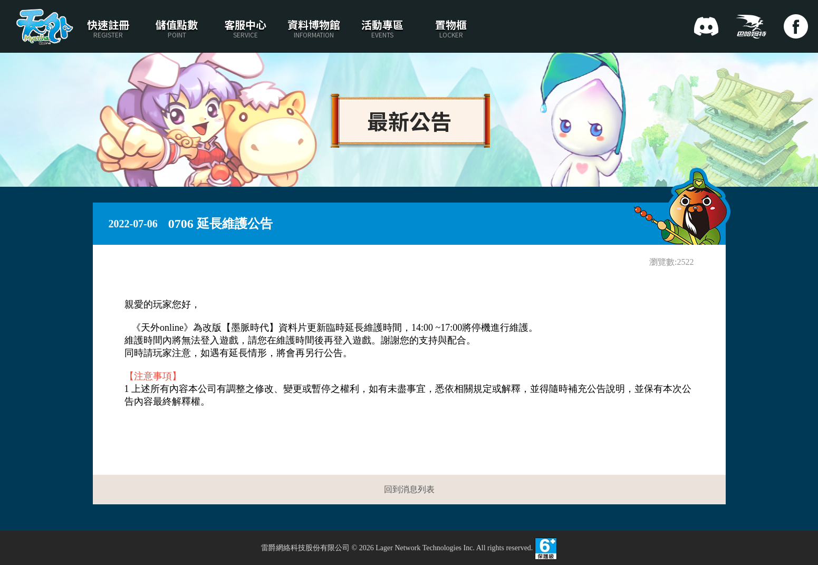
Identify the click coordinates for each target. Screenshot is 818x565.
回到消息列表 (409, 489)
